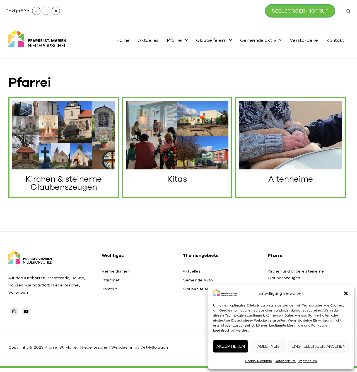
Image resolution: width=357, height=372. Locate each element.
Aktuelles (148, 40)
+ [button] (50, 11)
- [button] (40, 11)
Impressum (307, 361)
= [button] (59, 11)
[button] (346, 293)
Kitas (177, 180)
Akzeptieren (230, 346)
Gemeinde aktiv (260, 40)
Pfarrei (177, 40)
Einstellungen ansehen (318, 346)
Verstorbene (304, 40)
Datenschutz (285, 361)
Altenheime (290, 180)
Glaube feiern (214, 40)
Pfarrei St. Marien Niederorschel (80, 351)
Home (123, 40)
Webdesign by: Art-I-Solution (146, 351)
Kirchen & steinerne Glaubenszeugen (63, 185)
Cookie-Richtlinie (258, 361)
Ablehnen (268, 346)
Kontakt (335, 40)
